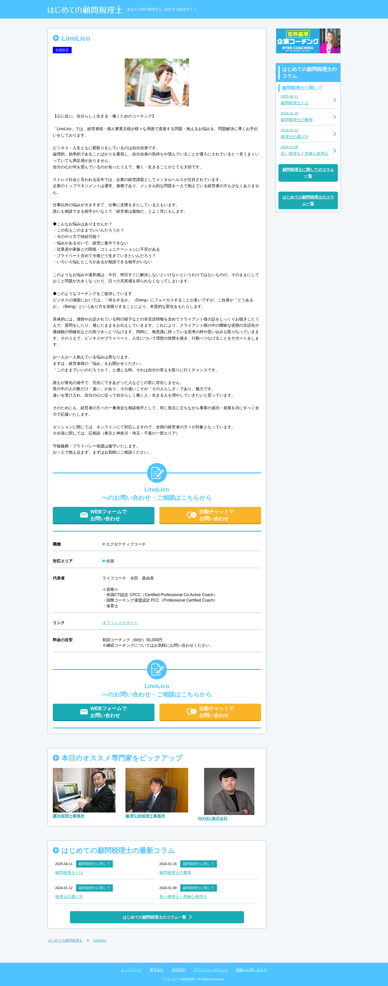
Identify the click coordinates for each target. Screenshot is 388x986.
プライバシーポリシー (210, 970)
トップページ (131, 970)
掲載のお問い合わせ (251, 970)
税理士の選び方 (69, 897)
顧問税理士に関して (94, 864)
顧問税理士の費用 (175, 872)
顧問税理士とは (69, 872)
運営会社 (157, 970)
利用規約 (178, 970)
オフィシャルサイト (120, 623)
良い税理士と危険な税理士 (183, 897)
